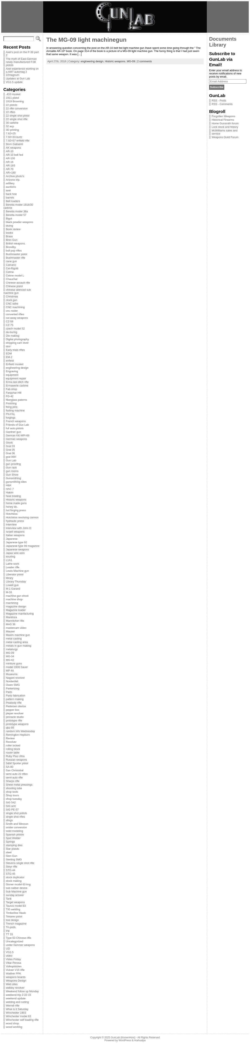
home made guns (16, 503)
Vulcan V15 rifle (15, 969)
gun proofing (13, 464)
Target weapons (15, 902)
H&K (8, 485)
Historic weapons (16, 499)
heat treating (13, 496)
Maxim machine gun (18, 635)
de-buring (11, 332)
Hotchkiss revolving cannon (22, 517)
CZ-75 (9, 325)
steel (9, 852)
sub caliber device (16, 888)
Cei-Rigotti (12, 268)
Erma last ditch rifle (17, 382)
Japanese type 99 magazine (22, 545)
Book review (13, 229)
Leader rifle (12, 567)
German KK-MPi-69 (17, 435)
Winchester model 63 (18, 1016)
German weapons (16, 439)
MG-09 (10, 652)
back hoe (11, 194)
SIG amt (11, 806)
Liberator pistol (14, 574)
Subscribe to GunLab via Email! (222, 59)
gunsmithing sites (16, 481)
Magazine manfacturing (20, 613)
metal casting (14, 638)
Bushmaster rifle (15, 257)
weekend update (16, 998)
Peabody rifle (14, 702)
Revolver (11, 741)
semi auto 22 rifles (17, 774)
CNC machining (15, 307)
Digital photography (17, 339)
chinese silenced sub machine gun (17, 291)
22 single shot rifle (16, 119)
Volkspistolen (14, 966)
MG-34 (10, 656)
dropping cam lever (17, 342)
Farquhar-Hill (13, 392)
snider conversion (16, 827)
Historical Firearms (223, 119)
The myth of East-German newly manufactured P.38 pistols (21, 62)
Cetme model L (15, 275)
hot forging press (16, 510)
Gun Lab (11, 460)
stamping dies (14, 845)
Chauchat (11, 279)
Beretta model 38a (17, 211)
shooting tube (14, 788)
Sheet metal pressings (19, 784)
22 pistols (11, 104)
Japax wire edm (15, 553)
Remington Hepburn (18, 734)
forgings (11, 417)
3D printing (12, 129)
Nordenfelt (12, 681)
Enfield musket (14, 364)
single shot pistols (16, 813)
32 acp (10, 126)
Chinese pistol (14, 286)
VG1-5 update (14, 82)
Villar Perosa (13, 962)
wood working (14, 1026)
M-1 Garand (13, 588)
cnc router (12, 310)
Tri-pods (11, 927)
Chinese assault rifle (18, 282)
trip (8, 930)
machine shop (14, 599)
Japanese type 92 (16, 542)
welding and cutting (17, 1002)
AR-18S (10, 165)
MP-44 (10, 670)
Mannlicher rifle (15, 620)
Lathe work (12, 563)
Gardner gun (13, 431)
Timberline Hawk (16, 912)
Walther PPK (13, 973)
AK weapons (13, 147)
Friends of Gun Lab (17, 424)
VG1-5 (10, 952)
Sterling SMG (14, 859)
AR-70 (9, 169)
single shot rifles (15, 816)
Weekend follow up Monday (22, 991)
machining (12, 602)
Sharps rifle (12, 781)
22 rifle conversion (17, 108)
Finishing (11, 403)
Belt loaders (13, 201)
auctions (11, 186)
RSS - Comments (222, 104)
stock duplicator (15, 877)
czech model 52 (15, 328)
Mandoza (11, 617)
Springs (10, 841)
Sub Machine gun (16, 891)
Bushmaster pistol (16, 254)
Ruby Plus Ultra (15, 756)
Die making (12, 335)
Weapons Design (16, 980)
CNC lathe (12, 303)
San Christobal (14, 770)
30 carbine (12, 122)
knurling (10, 556)
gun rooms (12, 471)
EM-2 (9, 357)
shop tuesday (14, 798)
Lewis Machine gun (17, 570)
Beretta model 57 (16, 215)
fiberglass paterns (16, 399)
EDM (9, 353)
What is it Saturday (17, 1009)
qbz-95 (10, 727)
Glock (9, 442)
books (9, 232)
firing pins (11, 407)
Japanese (12, 538)
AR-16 (9, 161)
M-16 (9, 592)
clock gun (11, 300)
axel (8, 190)
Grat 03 (10, 446)
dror (8, 346)
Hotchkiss (11, 513)
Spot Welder (13, 838)
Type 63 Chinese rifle (18, 937)
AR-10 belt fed (14, 154)
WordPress (125, 1040)
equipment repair (16, 378)
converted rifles (15, 314)
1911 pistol (12, 97)
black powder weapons (19, 222)
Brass (9, 236)
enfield (10, 360)
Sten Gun (11, 855)
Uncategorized (14, 941)
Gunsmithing (13, 478)
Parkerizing (12, 688)
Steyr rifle (11, 866)
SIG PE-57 (12, 809)
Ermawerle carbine (17, 385)
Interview (11, 524)
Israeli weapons (15, 531)
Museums (11, 674)
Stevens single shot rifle (20, 863)
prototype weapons (17, 724)
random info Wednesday (20, 731)
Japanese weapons (17, 549)
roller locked (13, 745)
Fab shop (11, 389)
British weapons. (16, 243)
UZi (8, 948)
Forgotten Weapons (223, 116)
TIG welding (13, 909)
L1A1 (9, 560)
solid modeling (14, 831)
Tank (9, 898)
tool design (12, 920)
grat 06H (11, 456)
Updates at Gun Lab (18, 78)
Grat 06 (10, 453)
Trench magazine (16, 923)
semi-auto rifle (14, 777)
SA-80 (9, 766)
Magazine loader (16, 610)
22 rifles (10, 112)
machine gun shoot (17, 595)
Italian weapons (15, 535)
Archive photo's (15, 176)
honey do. (12, 506)
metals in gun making (18, 645)
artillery (10, 183)
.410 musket (13, 94)
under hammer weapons (20, 945)
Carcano (11, 264)
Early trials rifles (15, 349)
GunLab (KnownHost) (123, 1037)
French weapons (16, 421)
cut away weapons (17, 317)
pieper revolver (15, 713)
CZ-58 (9, 321)
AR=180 (11, 172)
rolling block (13, 749)
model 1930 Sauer (17, 667)
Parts (9, 692)
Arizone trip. (13, 179)
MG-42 (10, 659)
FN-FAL (10, 414)
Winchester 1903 (16, 1012)
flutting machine (15, 410)
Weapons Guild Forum (225, 137)
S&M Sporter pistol (17, 763)
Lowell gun (12, 585)
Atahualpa (140, 1040)
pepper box (12, 709)
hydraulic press (15, 521)
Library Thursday (16, 581)
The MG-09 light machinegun (86, 39)
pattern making (15, 699)
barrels (10, 197)
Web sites (12, 984)
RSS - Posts (219, 100)
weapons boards (16, 977)
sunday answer (15, 895)
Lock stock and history (225, 126)
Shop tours (12, 795)
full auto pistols (15, 428)
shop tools (12, 791)
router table (12, 752)
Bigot (9, 218)
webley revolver (15, 987)
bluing (9, 225)
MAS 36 (11, 624)
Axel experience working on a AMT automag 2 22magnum (22, 72)
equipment (12, 374)
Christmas (12, 296)
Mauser (10, 631)
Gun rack (11, 467)
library (9, 578)
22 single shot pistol (17, 115)
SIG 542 (11, 802)
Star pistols (12, 848)
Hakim (9, 492)
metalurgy (12, 649)
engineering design (17, 367)
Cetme (10, 272)
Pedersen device (16, 706)
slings (9, 820)
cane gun (11, 261)
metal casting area (17, 642)
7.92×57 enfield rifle (17, 140)
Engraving (12, 371)
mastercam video (16, 627)
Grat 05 (10, 449)
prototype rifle (14, 720)
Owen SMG (13, 684)
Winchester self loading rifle (22, 1019)
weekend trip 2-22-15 (18, 994)
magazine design (16, 606)
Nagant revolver (15, 677)
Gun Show (12, 474)
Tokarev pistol (14, 916)
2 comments (144, 61)
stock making (14, 880)
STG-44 (10, 870)
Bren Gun (11, 239)
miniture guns (14, 663)
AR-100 (10, 158)
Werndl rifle (12, 1005)
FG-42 (9, 396)
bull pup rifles (14, 250)
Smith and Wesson (17, 823)
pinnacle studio (15, 716)
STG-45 (10, 873)
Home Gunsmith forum (225, 123)
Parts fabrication (15, 695)
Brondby (11, 247)
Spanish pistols (15, 834)
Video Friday (13, 959)
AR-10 (9, 151)
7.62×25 (11, 133)
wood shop (12, 1023)
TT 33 (9, 934)
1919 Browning (15, 101)
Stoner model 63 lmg (18, 884)
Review (10, 738)
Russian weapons (16, 759)
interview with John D (18, 528)
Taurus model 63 (16, 905)
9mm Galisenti (14, 144)
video (9, 955)
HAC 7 (10, 488)
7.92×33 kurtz (14, 137)
